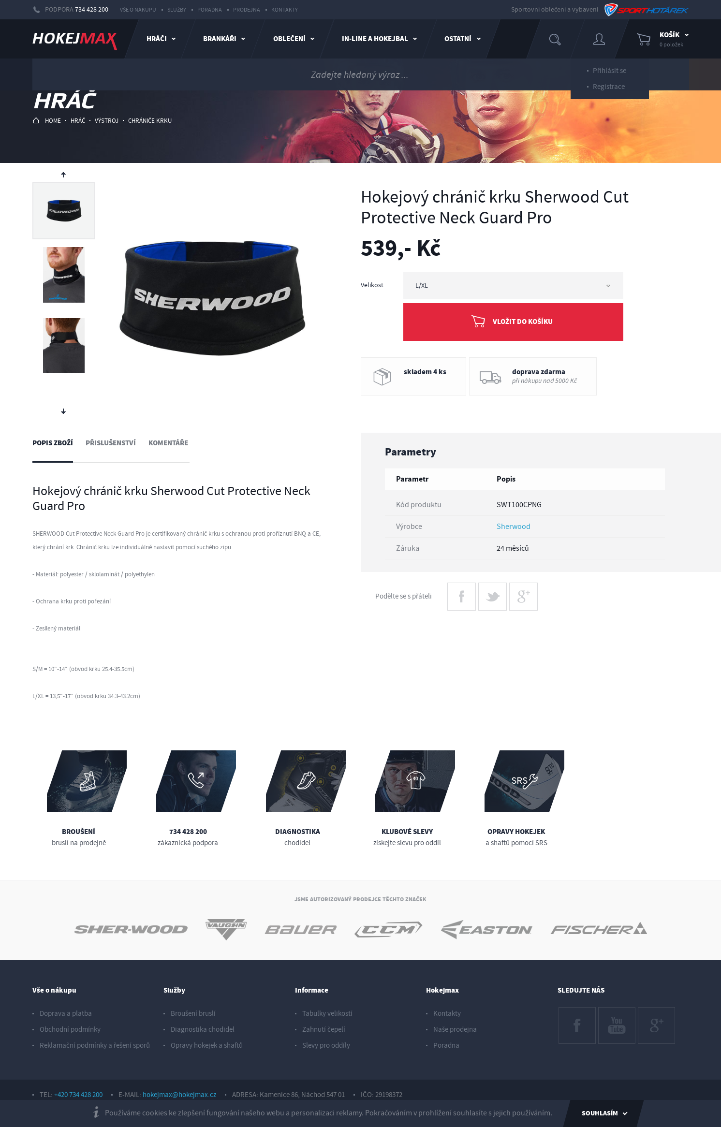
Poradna (209, 10)
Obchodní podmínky (70, 1029)
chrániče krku (150, 121)
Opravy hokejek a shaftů (207, 1045)
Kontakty (284, 10)
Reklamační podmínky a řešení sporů (95, 1045)
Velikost (372, 285)
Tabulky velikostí (327, 1013)
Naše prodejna (455, 1029)
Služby (176, 10)
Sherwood (513, 526)
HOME (46, 121)
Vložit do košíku (523, 322)
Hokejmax (442, 990)
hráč (78, 121)
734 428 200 (91, 9)
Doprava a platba (66, 1013)
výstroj (106, 121)
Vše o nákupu (138, 10)
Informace (311, 990)
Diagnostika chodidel (203, 1029)
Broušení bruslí (193, 1013)
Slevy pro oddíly (326, 1045)
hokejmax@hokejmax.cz (179, 1094)
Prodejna (246, 10)
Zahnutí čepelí (323, 1029)
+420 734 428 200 (78, 1094)
